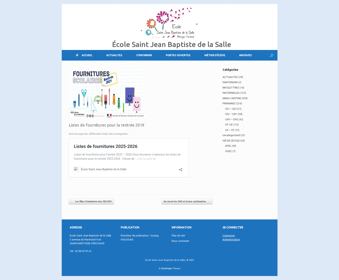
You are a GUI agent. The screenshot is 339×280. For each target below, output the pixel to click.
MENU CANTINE (232, 98)
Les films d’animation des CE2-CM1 (91, 201)
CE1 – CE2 (231, 108)
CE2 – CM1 (231, 114)
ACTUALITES (114, 55)
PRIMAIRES (100, 184)
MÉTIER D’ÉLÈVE (214, 55)
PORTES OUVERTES (178, 55)
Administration (231, 239)
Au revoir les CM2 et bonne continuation (187, 201)
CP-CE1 (229, 124)
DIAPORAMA (230, 82)
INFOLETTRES (231, 87)
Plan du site (178, 235)
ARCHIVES (245, 55)
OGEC (228, 151)
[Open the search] (271, 55)
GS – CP (229, 130)
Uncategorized (231, 135)
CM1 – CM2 (231, 119)
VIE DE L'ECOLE (231, 140)
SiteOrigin (166, 268)
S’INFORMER (144, 55)
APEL (228, 145)
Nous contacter (180, 240)
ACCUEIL (84, 55)
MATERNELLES (86, 184)
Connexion (229, 235)
